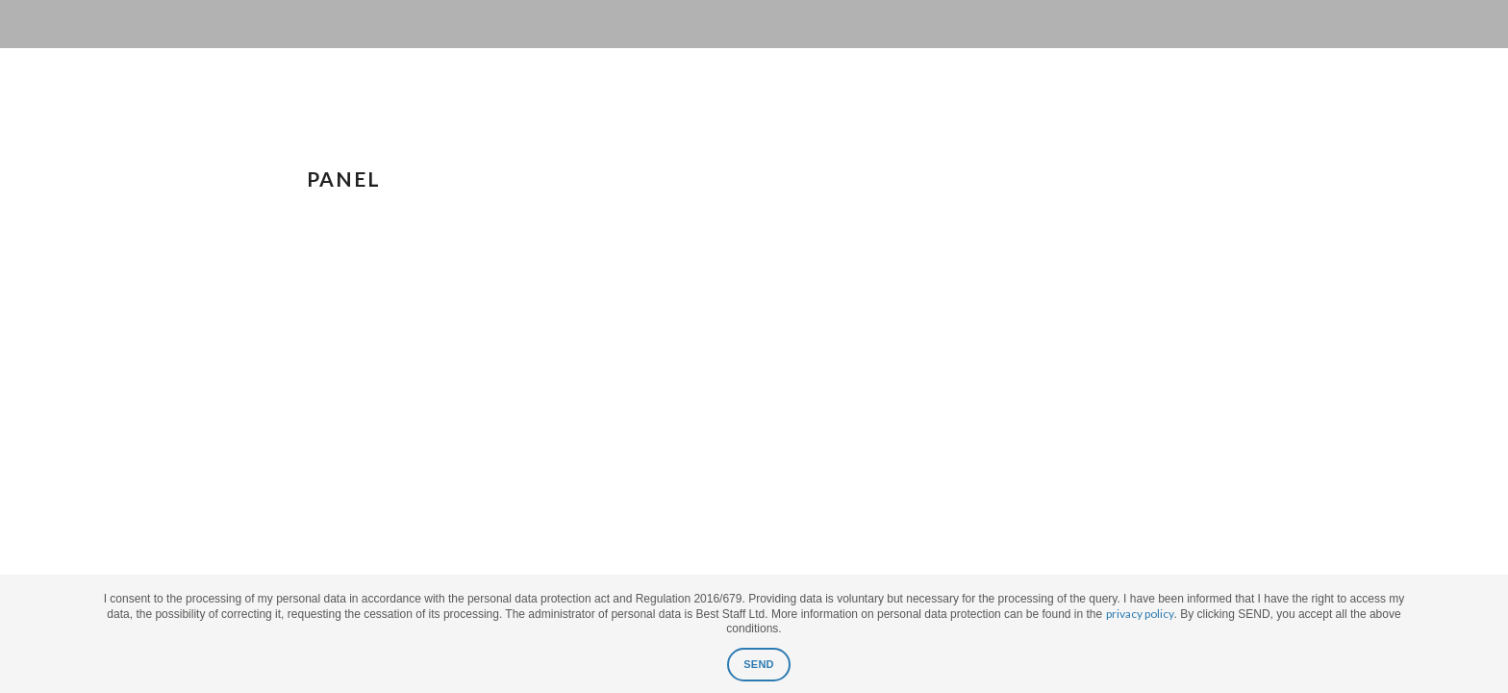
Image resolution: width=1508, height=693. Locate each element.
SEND (758, 664)
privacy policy (1140, 613)
